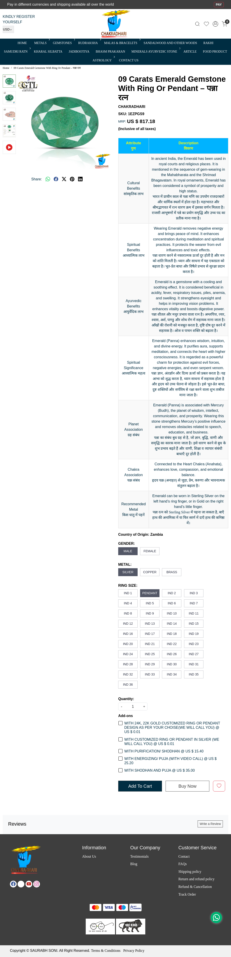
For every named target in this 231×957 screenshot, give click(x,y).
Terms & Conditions (105, 950)
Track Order (187, 894)
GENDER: (126, 543)
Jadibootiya (79, 51)
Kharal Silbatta (48, 51)
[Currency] (8, 29)
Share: (36, 179)
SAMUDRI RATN (17, 51)
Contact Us (129, 60)
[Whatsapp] (48, 179)
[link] (197, 24)
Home (22, 43)
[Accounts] (215, 24)
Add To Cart (140, 786)
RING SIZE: (127, 585)
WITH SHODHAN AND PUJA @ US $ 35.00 (159, 770)
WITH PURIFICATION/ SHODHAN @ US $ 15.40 (163, 751)
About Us (89, 856)
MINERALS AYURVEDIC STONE (156, 51)
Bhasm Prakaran (110, 51)
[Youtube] (28, 884)
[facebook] (56, 179)
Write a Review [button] (210, 824)
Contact (184, 856)
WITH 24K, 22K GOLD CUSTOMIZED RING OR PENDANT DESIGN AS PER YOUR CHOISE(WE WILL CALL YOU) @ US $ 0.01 (172, 727)
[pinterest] (72, 179)
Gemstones (63, 43)
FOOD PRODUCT (215, 51)
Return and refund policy (196, 879)
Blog (133, 864)
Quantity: (126, 699)
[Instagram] (36, 884)
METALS (41, 43)
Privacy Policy (133, 950)
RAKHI (208, 43)
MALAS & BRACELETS (122, 43)
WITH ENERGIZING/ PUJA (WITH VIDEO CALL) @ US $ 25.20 (170, 761)
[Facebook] (13, 884)
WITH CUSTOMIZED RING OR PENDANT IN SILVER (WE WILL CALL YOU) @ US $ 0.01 (171, 742)
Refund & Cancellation (195, 887)
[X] (21, 884)
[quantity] (133, 706)
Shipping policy (189, 871)
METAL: (125, 564)
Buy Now (187, 786)
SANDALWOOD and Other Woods (170, 43)
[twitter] (64, 179)
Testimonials (139, 856)
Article (189, 51)
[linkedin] (80, 179)
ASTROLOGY (103, 60)
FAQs (182, 864)
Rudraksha (89, 43)
